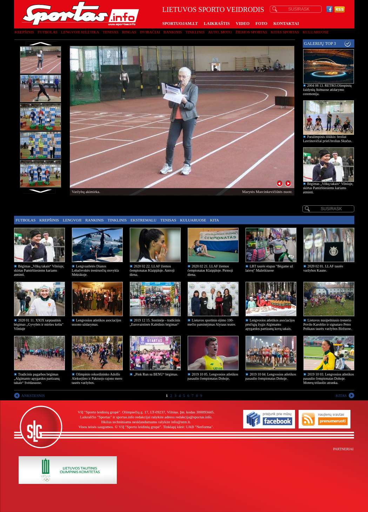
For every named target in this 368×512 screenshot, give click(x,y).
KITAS (341, 395)
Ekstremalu (143, 220)
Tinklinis (195, 32)
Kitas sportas (285, 32)
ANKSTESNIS (33, 395)
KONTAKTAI (286, 23)
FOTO (261, 23)
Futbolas (48, 32)
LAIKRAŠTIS (217, 23)
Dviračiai (150, 32)
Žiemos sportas (251, 32)
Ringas (129, 32)
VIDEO (242, 23)
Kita (214, 220)
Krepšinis (24, 32)
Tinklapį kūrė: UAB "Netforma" (188, 427)
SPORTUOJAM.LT (180, 23)
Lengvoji (72, 220)
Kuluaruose (316, 32)
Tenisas (110, 32)
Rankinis (172, 32)
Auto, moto (220, 32)
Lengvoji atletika (80, 32)
